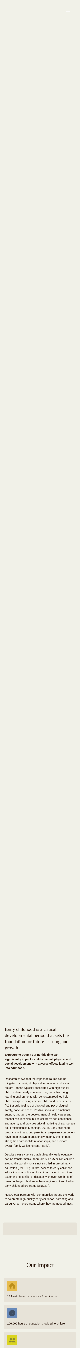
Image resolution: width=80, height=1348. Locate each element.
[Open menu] (68, 12)
